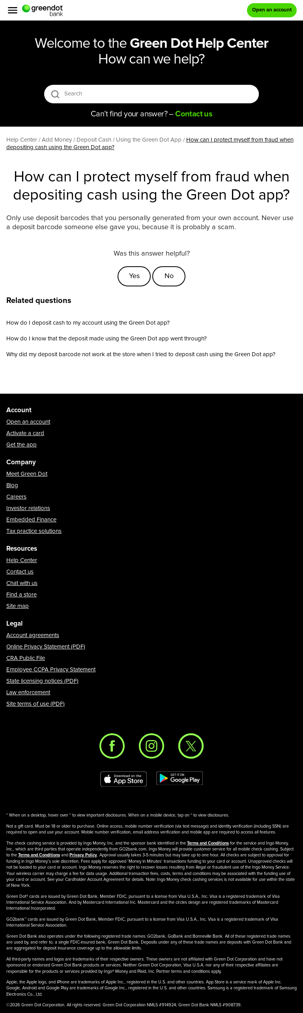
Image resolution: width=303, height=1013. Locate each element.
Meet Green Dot (26, 474)
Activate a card (25, 433)
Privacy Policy (83, 855)
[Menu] (12, 10)
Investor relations (28, 508)
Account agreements (32, 635)
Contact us (20, 572)
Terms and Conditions (208, 843)
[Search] (152, 94)
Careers (16, 497)
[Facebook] (112, 746)
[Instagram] (151, 746)
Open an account (28, 422)
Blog (12, 485)
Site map (17, 606)
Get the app (21, 445)
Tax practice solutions (34, 531)
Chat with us (21, 583)
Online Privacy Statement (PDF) (45, 647)
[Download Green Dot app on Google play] (179, 779)
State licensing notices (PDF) (42, 681)
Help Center (21, 560)
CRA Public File (25, 658)
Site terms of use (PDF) (35, 704)
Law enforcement (28, 692)
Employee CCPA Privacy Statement (50, 670)
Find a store (21, 595)
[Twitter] (191, 746)
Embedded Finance (31, 520)
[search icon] (55, 94)
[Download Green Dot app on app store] (123, 779)
